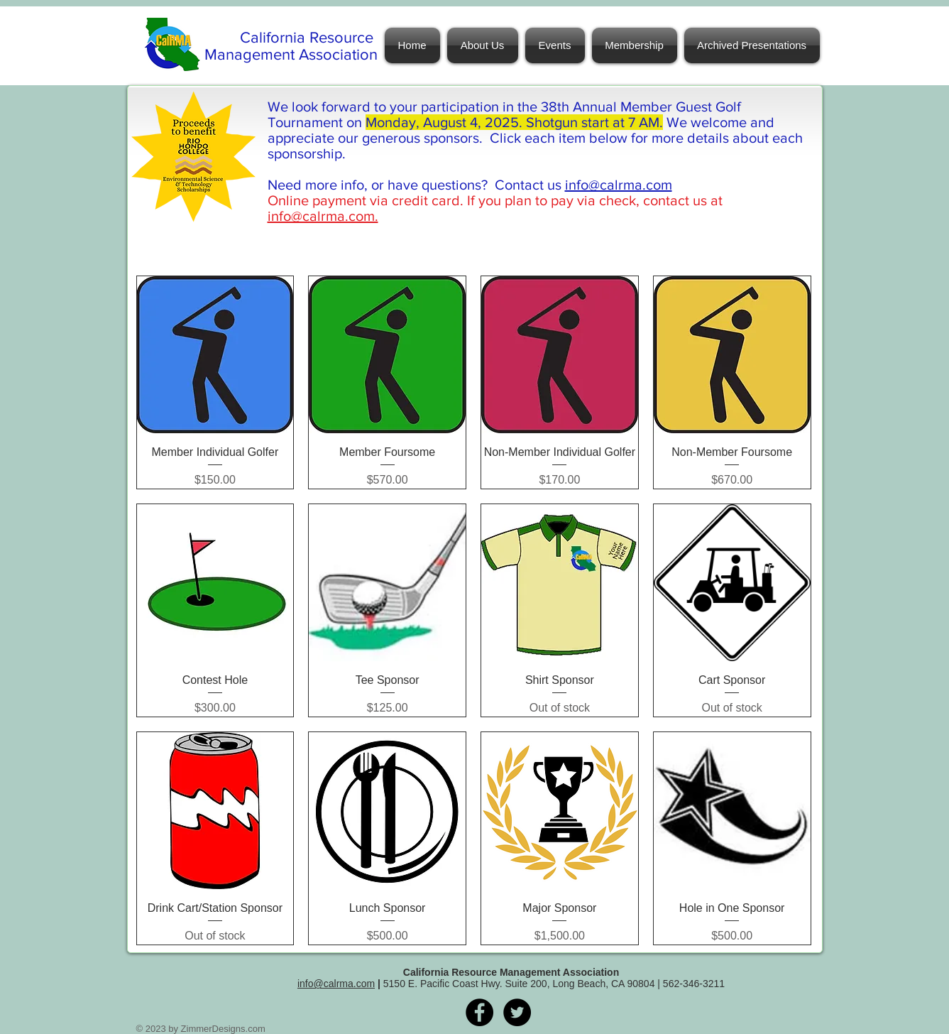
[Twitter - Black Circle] (517, 1012)
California (274, 37)
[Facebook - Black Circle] (479, 1012)
